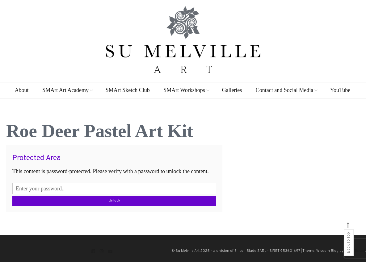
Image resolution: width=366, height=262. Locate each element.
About (22, 90)
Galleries (232, 90)
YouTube (340, 90)
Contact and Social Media (284, 90)
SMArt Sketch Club (128, 90)
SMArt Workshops (184, 90)
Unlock (114, 200)
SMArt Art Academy (65, 90)
